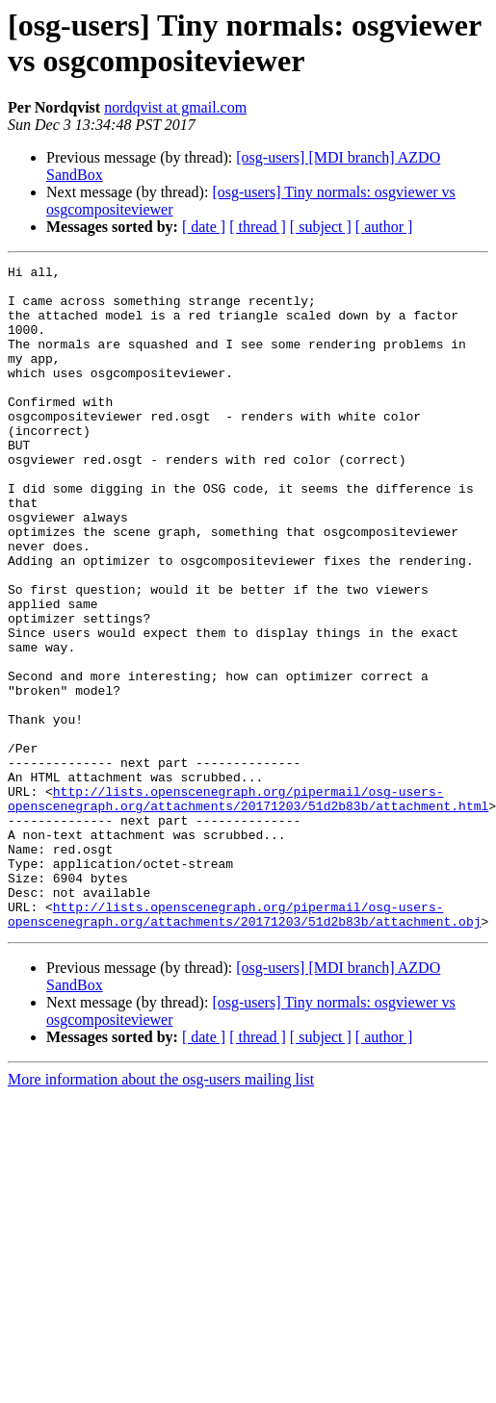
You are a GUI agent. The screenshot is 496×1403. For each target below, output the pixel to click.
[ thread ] (257, 226)
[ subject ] (321, 226)
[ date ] (203, 226)
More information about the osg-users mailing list (161, 1212)
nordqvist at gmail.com (175, 107)
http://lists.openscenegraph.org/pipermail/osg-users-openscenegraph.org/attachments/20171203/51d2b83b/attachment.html (248, 906)
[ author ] (384, 226)
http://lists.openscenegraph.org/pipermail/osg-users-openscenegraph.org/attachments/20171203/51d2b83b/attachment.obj (244, 1045)
